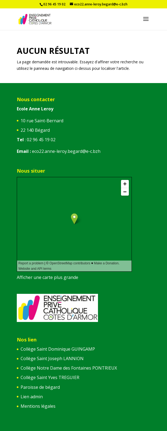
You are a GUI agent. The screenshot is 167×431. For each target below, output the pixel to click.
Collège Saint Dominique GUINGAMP (58, 349)
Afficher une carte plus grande (47, 277)
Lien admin (32, 397)
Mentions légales (38, 406)
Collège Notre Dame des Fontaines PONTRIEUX (69, 368)
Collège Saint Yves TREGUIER (50, 377)
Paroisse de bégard (40, 387)
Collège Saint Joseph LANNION (52, 358)
